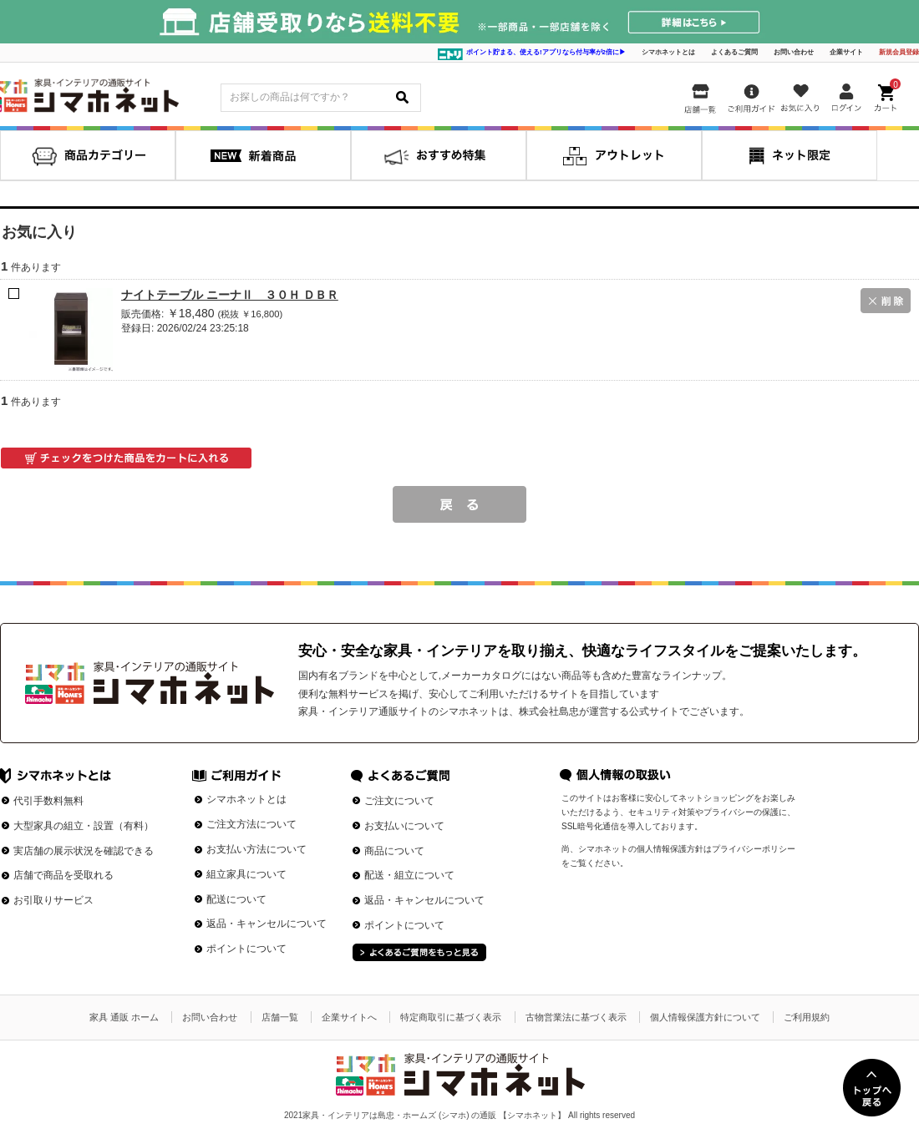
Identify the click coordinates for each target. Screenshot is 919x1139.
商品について (394, 851)
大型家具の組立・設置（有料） (83, 826)
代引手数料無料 (48, 801)
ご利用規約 (807, 1017)
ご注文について (399, 801)
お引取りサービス (53, 900)
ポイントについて (246, 948)
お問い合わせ (794, 52)
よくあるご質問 (734, 52)
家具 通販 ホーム (124, 1017)
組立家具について (246, 874)
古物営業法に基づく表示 (576, 1017)
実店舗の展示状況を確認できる (83, 851)
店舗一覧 (279, 1017)
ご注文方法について (251, 824)
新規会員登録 (899, 52)
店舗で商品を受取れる (63, 875)
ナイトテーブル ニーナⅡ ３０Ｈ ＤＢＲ (229, 294)
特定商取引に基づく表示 (450, 1017)
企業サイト (846, 52)
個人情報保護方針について (705, 1017)
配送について (236, 899)
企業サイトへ (349, 1017)
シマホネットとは (668, 52)
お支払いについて (404, 826)
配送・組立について (409, 875)
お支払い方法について (256, 849)
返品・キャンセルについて (266, 923)
